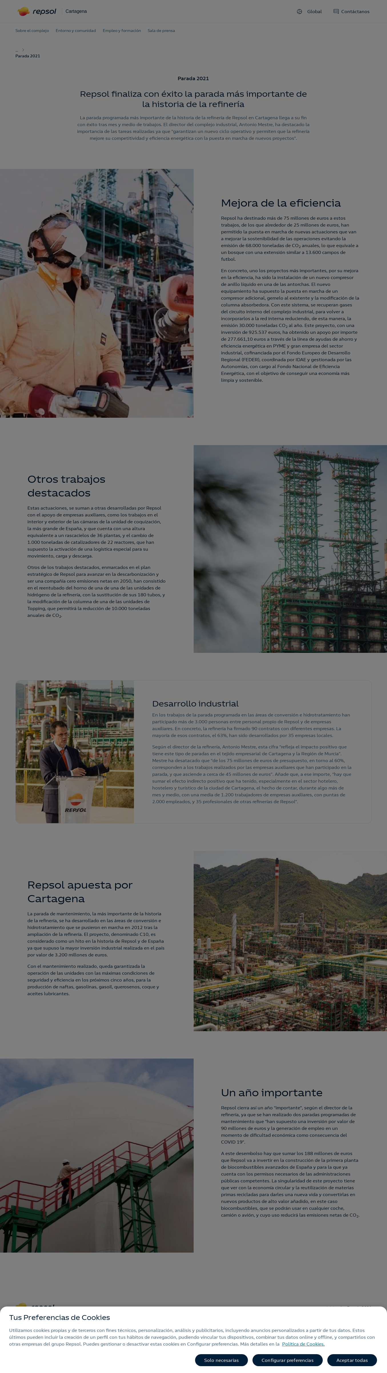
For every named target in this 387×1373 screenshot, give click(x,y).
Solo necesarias (221, 1360)
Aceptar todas (352, 1360)
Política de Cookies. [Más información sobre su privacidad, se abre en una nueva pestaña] (303, 1344)
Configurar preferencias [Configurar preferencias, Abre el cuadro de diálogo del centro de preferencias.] (288, 1360)
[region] (193, 1340)
